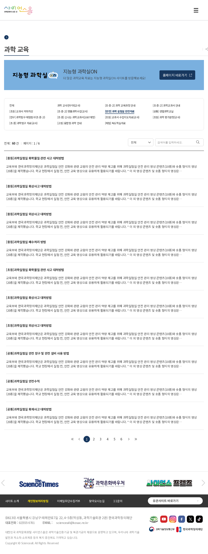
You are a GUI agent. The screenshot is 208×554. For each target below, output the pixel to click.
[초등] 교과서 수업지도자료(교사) (122, 117)
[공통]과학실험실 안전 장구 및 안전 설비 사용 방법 (37, 353)
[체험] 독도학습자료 (115, 123)
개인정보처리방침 (38, 501)
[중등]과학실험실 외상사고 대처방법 (28, 214)
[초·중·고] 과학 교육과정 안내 (120, 105)
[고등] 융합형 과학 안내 (69, 123)
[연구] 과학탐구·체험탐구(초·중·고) (27, 117)
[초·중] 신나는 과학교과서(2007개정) (76, 117)
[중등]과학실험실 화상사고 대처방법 (28, 186)
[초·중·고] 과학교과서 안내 (166, 105)
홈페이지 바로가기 (175, 75)
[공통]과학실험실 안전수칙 (23, 381)
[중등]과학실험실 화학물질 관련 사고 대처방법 (35, 158)
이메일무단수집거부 (68, 501)
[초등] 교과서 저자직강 (21, 111)
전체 (11, 105)
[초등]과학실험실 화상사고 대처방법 (28, 298)
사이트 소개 (12, 501)
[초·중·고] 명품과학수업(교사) (72, 111)
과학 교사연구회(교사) (68, 105)
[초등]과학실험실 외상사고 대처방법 (28, 325)
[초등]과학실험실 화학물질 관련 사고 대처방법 (35, 270)
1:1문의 (117, 501)
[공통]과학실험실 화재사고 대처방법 (28, 409)
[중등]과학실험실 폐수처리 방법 (26, 242)
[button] (2, 483)
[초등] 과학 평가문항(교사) (166, 117)
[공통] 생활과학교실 (163, 111)
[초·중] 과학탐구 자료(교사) (23, 123)
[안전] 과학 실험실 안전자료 (119, 111)
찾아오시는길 (96, 501)
